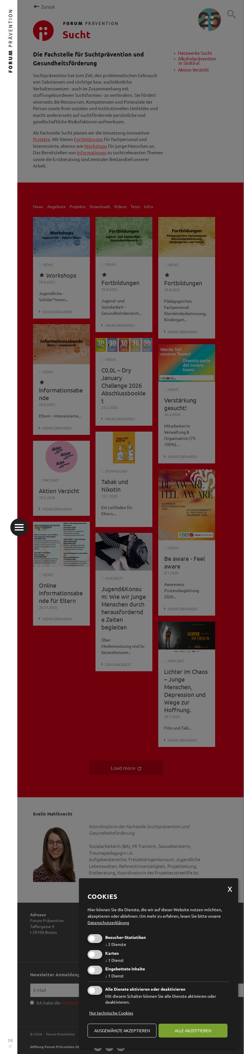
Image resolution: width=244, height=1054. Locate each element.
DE (10, 1040)
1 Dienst (114, 960)
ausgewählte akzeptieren (122, 1030)
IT (10, 1046)
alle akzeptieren (193, 1030)
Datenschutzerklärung (108, 922)
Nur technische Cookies (111, 1012)
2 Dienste (115, 944)
